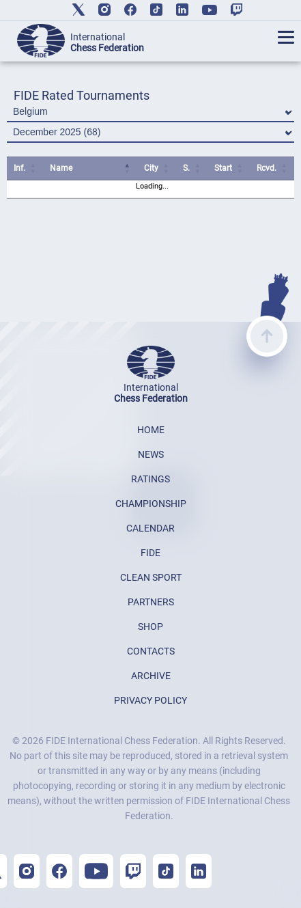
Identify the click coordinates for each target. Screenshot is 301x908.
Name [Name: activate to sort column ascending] (61, 168)
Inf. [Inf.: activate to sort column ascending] (19, 168)
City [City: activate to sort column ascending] (151, 168)
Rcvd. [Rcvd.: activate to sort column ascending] (266, 168)
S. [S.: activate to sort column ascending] (186, 168)
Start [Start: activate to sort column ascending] (223, 168)
